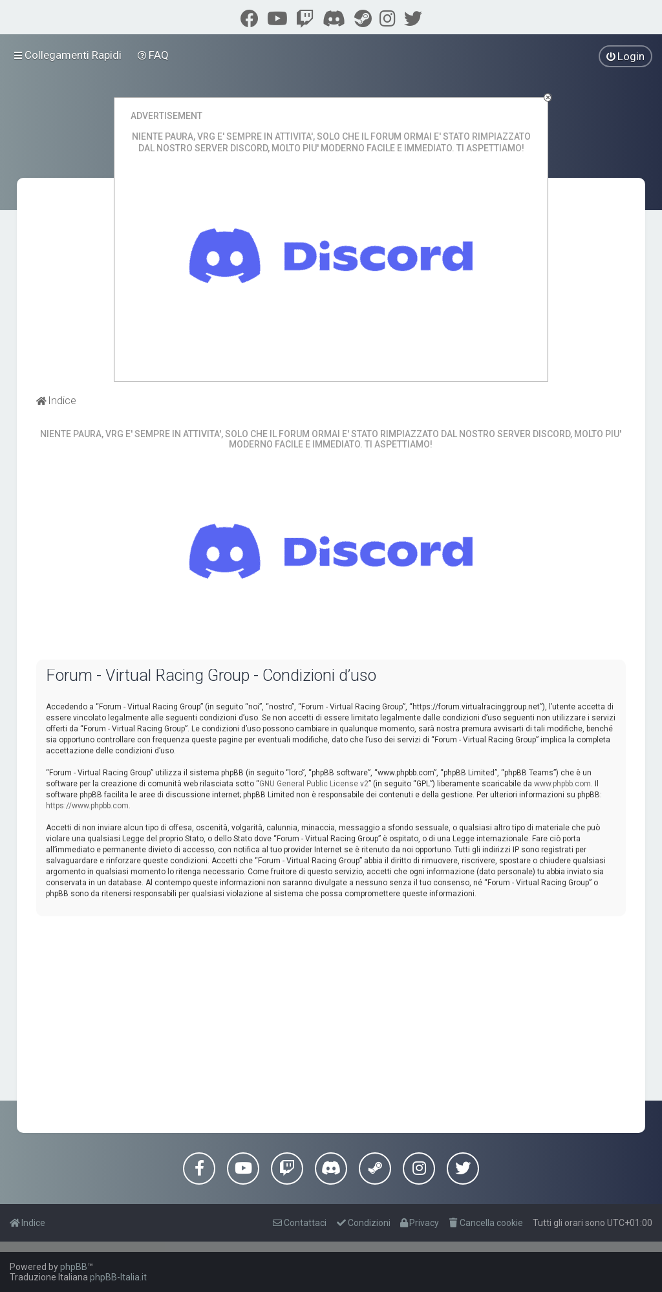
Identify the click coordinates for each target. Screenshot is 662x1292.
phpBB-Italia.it (118, 1277)
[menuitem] (153, 55)
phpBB (73, 1267)
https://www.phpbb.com (87, 805)
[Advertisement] (331, 1016)
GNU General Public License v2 (313, 783)
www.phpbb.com (562, 783)
